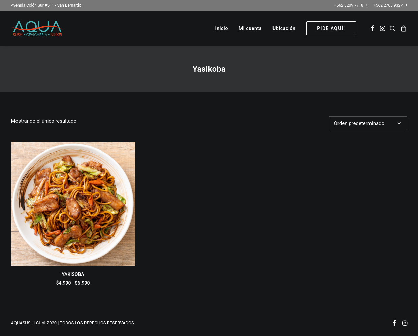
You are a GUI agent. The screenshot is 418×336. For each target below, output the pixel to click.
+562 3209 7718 (350, 5)
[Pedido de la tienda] (368, 123)
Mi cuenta (250, 28)
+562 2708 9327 (390, 5)
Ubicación (284, 28)
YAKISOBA (73, 274)
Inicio (221, 28)
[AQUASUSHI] (37, 28)
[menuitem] (352, 5)
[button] (372, 28)
